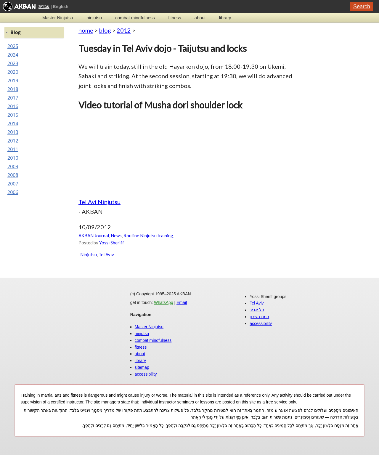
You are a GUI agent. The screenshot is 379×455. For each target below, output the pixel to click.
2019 (12, 80)
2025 (12, 46)
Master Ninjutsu (57, 17)
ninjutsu (94, 17)
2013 (12, 132)
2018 (12, 89)
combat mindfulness (135, 17)
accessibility (146, 374)
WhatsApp (163, 302)
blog (105, 30)
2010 (12, 158)
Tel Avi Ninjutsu (99, 201)
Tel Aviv (106, 254)
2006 (12, 192)
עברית (43, 6)
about (200, 17)
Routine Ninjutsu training (148, 235)
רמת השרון (259, 316)
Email (181, 302)
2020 (12, 72)
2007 (12, 183)
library (225, 17)
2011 (12, 149)
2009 (12, 166)
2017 (12, 97)
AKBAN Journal (93, 235)
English (60, 6)
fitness (174, 17)
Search (361, 6)
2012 (124, 30)
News (116, 235)
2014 (12, 123)
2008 (12, 175)
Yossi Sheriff (111, 242)
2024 (12, 55)
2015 (12, 115)
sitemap (142, 367)
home (85, 30)
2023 (12, 63)
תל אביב (257, 309)
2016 (12, 106)
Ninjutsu (88, 254)
